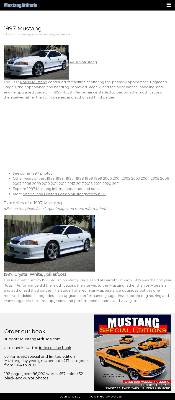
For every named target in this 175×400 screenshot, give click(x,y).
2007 (17, 183)
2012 (63, 183)
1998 (80, 178)
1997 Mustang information (49, 189)
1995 (51, 178)
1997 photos (41, 173)
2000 (107, 178)
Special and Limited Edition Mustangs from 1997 (64, 194)
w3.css (116, 396)
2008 (26, 183)
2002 (126, 178)
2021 (116, 183)
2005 (155, 178)
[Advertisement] (87, 136)
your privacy (69, 396)
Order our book (24, 331)
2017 (80, 183)
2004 (145, 178)
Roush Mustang (50, 62)
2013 (71, 183)
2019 (98, 183)
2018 (89, 183)
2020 (107, 183)
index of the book (55, 348)
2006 (164, 178)
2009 (36, 183)
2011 (54, 183)
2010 (46, 183)
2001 (117, 178)
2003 (135, 178)
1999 (89, 178)
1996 (60, 178)
